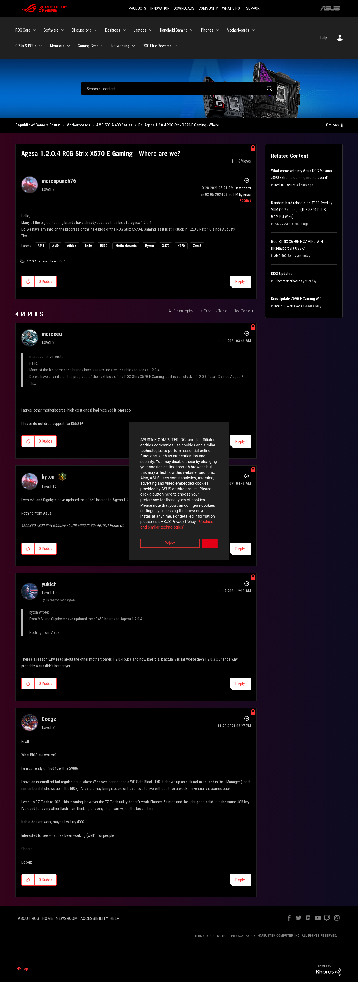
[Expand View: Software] (62, 30)
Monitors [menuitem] (57, 46)
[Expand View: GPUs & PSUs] (41, 46)
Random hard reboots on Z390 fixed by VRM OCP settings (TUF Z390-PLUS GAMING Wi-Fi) (301, 210)
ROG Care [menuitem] (22, 30)
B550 (103, 246)
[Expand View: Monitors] (68, 46)
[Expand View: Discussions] (96, 30)
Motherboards (78, 125)
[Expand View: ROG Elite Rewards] (176, 46)
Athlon (71, 246)
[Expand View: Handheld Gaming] (192, 30)
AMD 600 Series (285, 256)
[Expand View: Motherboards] (253, 30)
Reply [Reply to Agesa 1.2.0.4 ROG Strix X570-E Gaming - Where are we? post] (240, 281)
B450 (88, 246)
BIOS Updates (281, 273)
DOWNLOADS (184, 8)
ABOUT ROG (28, 918)
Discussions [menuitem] (82, 30)
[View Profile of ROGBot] (245, 201)
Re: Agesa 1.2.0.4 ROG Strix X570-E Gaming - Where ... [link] (180, 125)
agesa (43, 261)
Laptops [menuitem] (140, 30)
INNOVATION (159, 8)
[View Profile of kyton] (48, 476)
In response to (60, 600)
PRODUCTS (137, 8)
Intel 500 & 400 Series (289, 306)
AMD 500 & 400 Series (114, 125)
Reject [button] (148, 522)
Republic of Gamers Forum (37, 125)
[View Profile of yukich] (49, 584)
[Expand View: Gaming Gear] (102, 46)
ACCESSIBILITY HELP (99, 918)
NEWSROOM (66, 918)
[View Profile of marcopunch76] (59, 181)
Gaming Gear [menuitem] (88, 46)
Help (323, 38)
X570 (181, 246)
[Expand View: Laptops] (151, 30)
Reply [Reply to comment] (240, 441)
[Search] (179, 88)
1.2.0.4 (31, 261)
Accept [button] (210, 522)
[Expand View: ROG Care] (34, 30)
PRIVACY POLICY (243, 936)
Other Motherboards (288, 281)
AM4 (41, 246)
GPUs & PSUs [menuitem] (26, 46)
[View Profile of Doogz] (49, 719)
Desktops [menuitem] (112, 30)
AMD (55, 246)
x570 (62, 261)
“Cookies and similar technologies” (142, 506)
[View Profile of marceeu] (52, 334)
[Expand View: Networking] (133, 46)
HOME (47, 918)
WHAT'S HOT (232, 8)
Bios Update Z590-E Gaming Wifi (296, 299)
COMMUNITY (208, 8)
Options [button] (332, 125)
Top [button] (25, 968)
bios (53, 261)
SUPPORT (253, 8)
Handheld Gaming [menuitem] (174, 30)
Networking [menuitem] (120, 46)
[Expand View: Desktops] (124, 30)
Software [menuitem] (51, 30)
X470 (165, 246)
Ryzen (149, 246)
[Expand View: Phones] (217, 30)
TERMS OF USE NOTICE (211, 936)
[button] (28, 281)
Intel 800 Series (285, 185)
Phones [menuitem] (207, 30)
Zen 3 (197, 246)
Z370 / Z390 (282, 224)
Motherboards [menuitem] (238, 30)
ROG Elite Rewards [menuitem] (157, 46)
